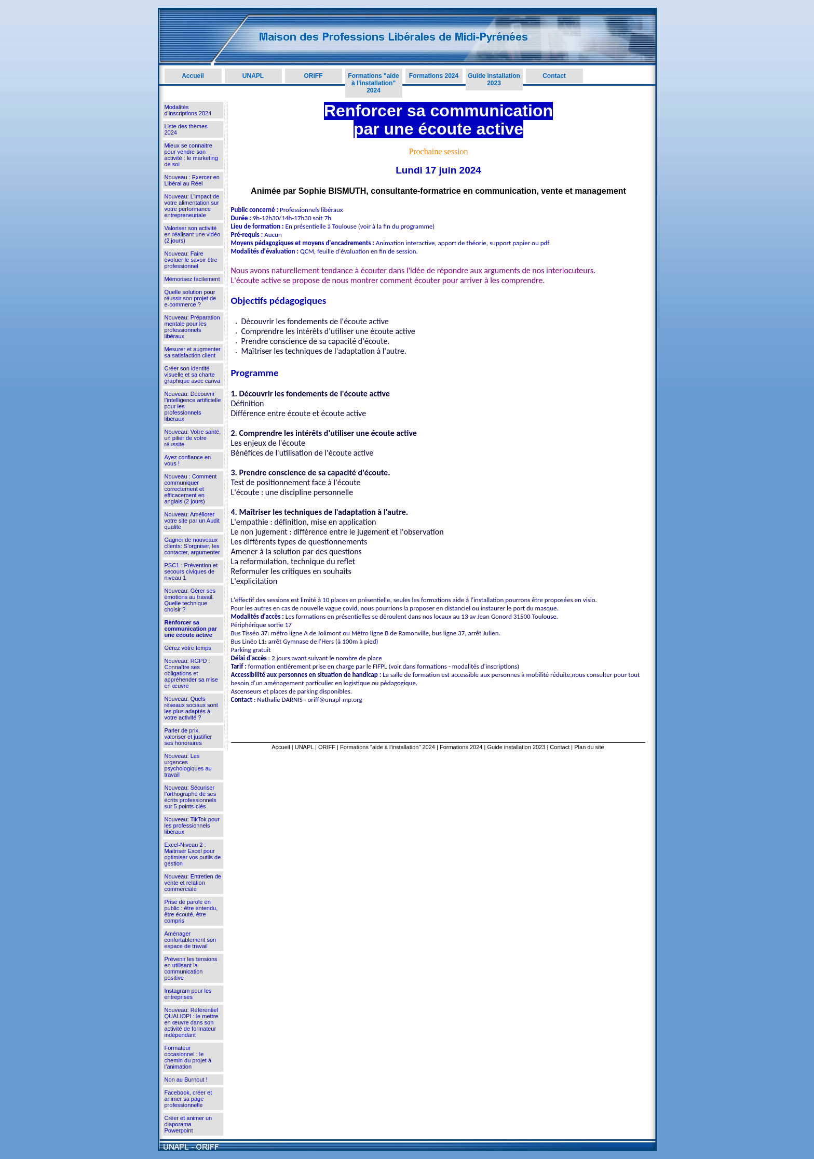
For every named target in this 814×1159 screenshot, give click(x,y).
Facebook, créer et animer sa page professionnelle (188, 1098)
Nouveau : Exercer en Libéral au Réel (192, 180)
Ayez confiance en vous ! (188, 460)
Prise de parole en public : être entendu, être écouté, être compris (191, 911)
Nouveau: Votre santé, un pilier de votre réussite (193, 438)
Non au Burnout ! (186, 1079)
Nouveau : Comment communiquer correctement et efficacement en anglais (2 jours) (191, 488)
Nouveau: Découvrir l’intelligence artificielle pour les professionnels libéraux (193, 406)
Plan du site (589, 747)
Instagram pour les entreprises (188, 994)
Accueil (193, 75)
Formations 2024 (433, 75)
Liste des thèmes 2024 (186, 129)
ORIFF (313, 75)
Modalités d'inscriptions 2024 (188, 110)
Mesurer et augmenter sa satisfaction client (193, 352)
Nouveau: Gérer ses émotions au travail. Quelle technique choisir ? (190, 600)
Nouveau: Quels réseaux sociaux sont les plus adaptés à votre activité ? (191, 708)
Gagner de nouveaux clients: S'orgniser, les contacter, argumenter (192, 546)
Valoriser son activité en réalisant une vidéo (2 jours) (193, 234)
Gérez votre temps (188, 648)
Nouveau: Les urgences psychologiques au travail (188, 765)
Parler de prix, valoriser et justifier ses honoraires (188, 736)
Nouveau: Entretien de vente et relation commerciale (193, 882)
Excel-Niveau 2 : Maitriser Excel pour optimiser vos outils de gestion (193, 854)
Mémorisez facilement (192, 279)
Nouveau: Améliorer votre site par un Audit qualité (192, 520)
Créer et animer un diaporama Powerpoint (188, 1124)
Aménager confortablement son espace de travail (190, 939)
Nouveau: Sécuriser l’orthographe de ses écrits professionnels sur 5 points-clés (190, 796)
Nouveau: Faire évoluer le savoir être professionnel (191, 259)
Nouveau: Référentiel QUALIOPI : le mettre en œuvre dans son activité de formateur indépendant (192, 1022)
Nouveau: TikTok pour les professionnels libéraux (192, 825)
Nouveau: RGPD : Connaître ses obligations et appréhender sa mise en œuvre (191, 673)
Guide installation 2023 (494, 79)
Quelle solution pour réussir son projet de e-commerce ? (190, 298)
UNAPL (253, 75)
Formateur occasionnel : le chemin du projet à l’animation (188, 1057)
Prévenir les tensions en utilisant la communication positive (191, 968)
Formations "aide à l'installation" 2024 (373, 83)
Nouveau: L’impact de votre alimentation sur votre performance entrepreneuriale (192, 205)
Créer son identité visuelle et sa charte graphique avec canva (193, 374)
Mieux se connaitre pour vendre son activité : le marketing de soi (191, 154)
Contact (554, 75)
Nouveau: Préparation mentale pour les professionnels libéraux (192, 326)
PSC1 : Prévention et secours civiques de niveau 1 (191, 571)
